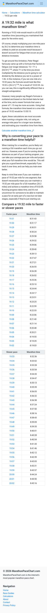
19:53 (11, 444)
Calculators (15, 13)
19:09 (11, 315)
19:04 (11, 337)
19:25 (11, 245)
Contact (6, 602)
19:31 (11, 219)
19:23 (11, 254)
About (5, 599)
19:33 (11, 356)
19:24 (11, 249)
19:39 (11, 383)
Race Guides (8, 593)
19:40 (11, 387)
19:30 (11, 223)
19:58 (11, 466)
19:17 (11, 280)
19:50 (11, 431)
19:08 (11, 319)
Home (4, 13)
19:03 (11, 341)
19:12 (11, 302)
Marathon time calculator (34, 13)
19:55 (11, 452)
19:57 (11, 461)
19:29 (11, 227)
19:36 (11, 369)
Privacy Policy (9, 605)
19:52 (11, 439)
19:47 (11, 417)
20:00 (11, 474)
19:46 (11, 413)
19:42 (11, 396)
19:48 (11, 422)
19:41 (11, 391)
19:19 (11, 271)
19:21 (11, 262)
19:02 (11, 345)
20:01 (11, 479)
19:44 (11, 404)
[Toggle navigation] (41, 3)
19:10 (11, 310)
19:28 (11, 232)
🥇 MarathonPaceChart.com (18, 3)
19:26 (11, 240)
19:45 (11, 409)
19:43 (11, 400)
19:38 (11, 378)
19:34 (11, 361)
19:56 (11, 457)
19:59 (11, 470)
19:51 (11, 435)
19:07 (11, 323)
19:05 (11, 332)
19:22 (11, 258)
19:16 (11, 284)
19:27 (11, 236)
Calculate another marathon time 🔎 (18, 130)
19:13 (11, 297)
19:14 (11, 293)
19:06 (11, 328)
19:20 (11, 267)
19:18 (11, 275)
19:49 (11, 426)
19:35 (11, 365)
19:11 (11, 306)
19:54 (11, 448)
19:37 (11, 374)
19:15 (11, 288)
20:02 (11, 483)
